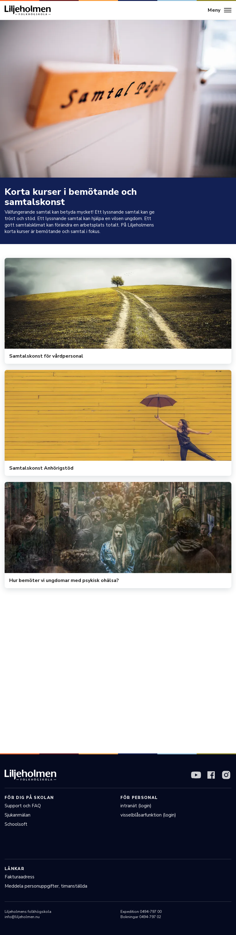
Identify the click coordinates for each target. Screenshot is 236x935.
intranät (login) (135, 806)
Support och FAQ (23, 806)
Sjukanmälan (17, 815)
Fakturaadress (19, 877)
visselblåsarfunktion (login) (148, 815)
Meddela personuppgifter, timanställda (46, 886)
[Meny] (219, 10)
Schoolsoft (16, 824)
